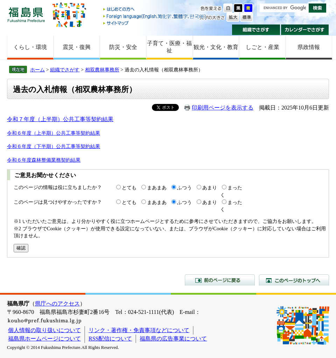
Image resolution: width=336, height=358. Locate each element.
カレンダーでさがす (305, 29)
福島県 (26, 14)
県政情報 (309, 47)
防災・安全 (123, 47)
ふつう (184, 187)
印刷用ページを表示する (222, 108)
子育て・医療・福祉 (169, 47)
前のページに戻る (220, 280)
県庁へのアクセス (57, 304)
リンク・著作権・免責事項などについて (139, 330)
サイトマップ (155, 23)
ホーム (37, 69)
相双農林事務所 (102, 69)
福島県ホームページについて (44, 339)
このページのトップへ (294, 280)
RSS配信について (110, 339)
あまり (209, 187)
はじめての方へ (155, 9)
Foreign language (155, 16)
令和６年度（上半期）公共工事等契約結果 (53, 133)
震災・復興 (77, 47)
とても (129, 187)
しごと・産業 (262, 47)
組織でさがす (256, 29)
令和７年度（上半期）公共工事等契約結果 (60, 119)
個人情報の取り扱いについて (44, 330)
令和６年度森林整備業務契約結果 (43, 160)
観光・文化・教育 (216, 47)
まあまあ (157, 187)
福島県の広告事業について (173, 339)
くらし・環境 (30, 47)
